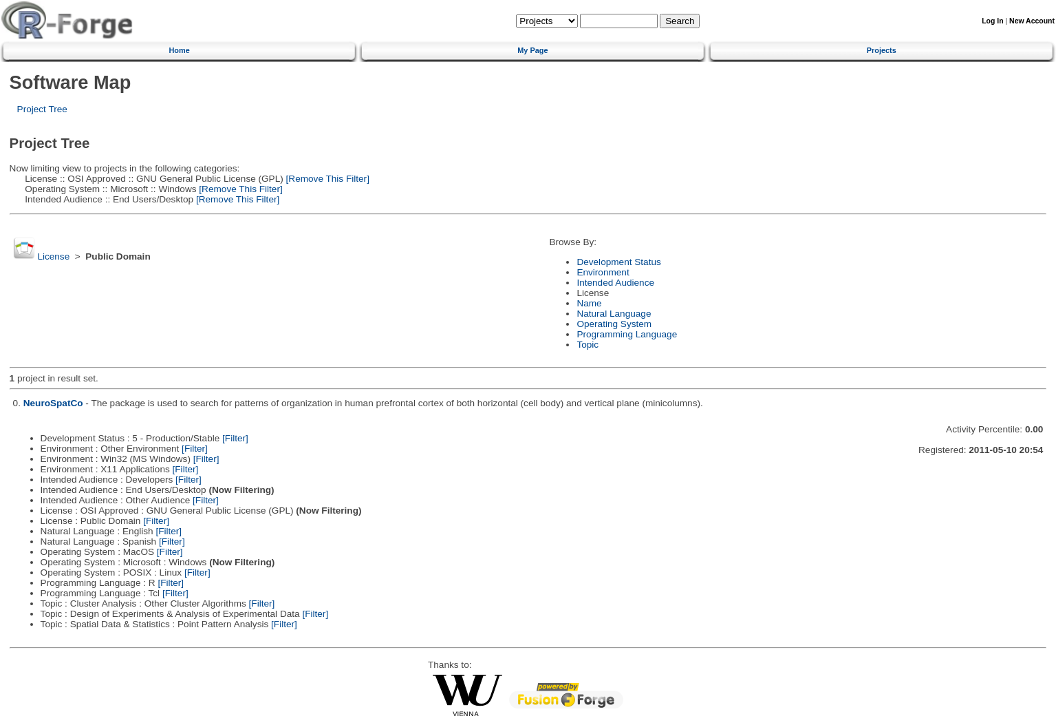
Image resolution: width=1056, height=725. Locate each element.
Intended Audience (615, 282)
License (53, 256)
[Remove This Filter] (326, 179)
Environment (603, 272)
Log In (992, 21)
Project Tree (42, 109)
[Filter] (235, 438)
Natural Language (614, 313)
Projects (881, 50)
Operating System (614, 324)
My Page (532, 50)
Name (589, 303)
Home (179, 50)
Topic (588, 344)
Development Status (618, 262)
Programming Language (627, 334)
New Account (1032, 21)
